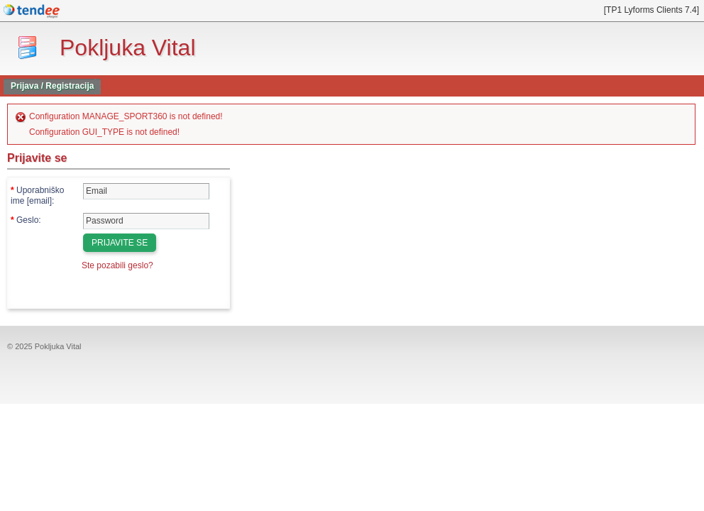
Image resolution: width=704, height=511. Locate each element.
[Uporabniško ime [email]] (146, 191)
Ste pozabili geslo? (117, 265)
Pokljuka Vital (128, 47)
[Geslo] (146, 221)
